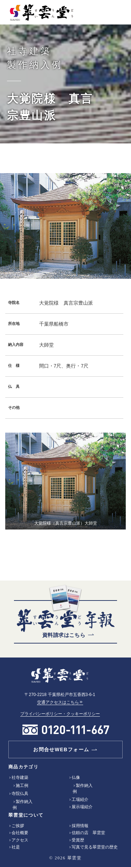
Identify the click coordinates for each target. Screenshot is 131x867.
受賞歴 (78, 840)
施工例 (22, 785)
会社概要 (20, 832)
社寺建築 (20, 777)
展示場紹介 (82, 806)
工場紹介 (80, 799)
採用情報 (80, 825)
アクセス (20, 840)
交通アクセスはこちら (60, 702)
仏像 (76, 777)
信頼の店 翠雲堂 (88, 832)
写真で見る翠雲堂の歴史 (95, 847)
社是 (16, 847)
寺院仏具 (20, 793)
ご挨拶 (18, 825)
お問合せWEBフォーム (61, 749)
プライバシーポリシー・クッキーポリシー (60, 713)
